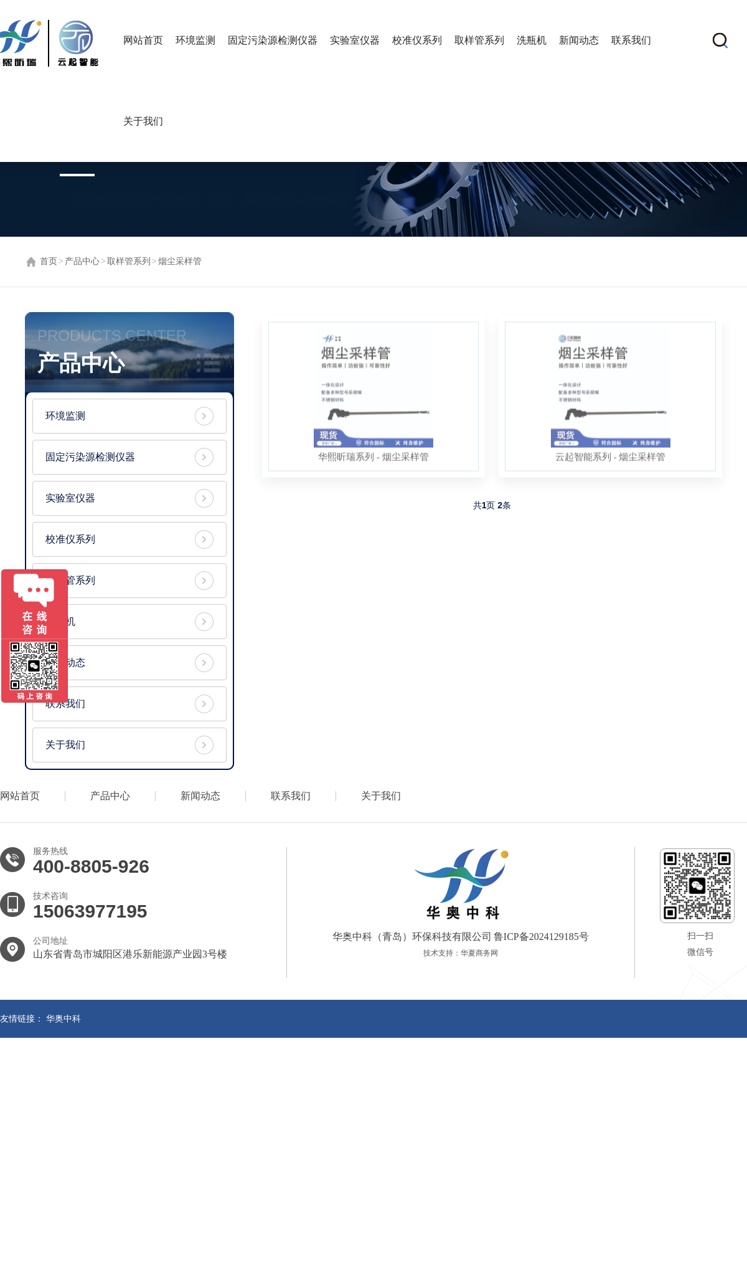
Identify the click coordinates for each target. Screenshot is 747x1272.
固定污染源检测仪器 (272, 40)
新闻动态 (579, 40)
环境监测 (195, 40)
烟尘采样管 (180, 261)
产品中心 (82, 261)
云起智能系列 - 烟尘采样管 (610, 460)
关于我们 (143, 121)
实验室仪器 (355, 40)
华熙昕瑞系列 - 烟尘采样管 (373, 460)
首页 (48, 261)
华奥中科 (63, 1018)
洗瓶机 (532, 40)
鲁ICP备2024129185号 (540, 936)
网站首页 (143, 40)
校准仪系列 (417, 40)
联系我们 (631, 40)
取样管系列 (479, 40)
